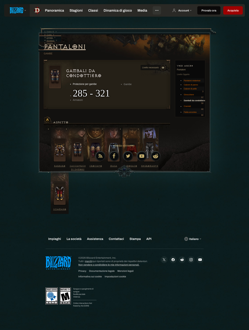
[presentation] (17, 10)
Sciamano (59, 209)
